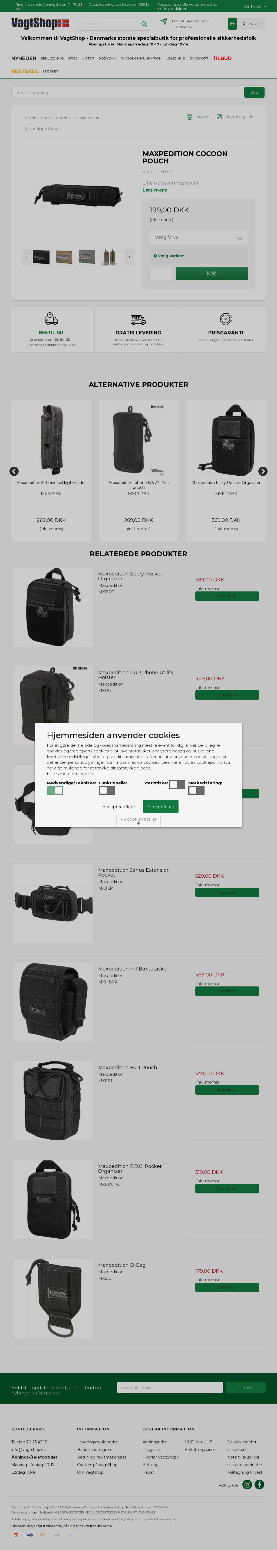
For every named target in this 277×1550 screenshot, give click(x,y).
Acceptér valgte (119, 806)
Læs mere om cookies (71, 774)
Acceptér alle (160, 806)
